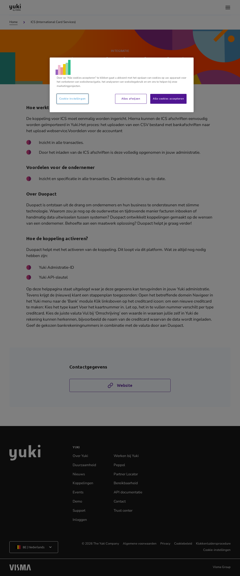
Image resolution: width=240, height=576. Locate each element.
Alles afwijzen (130, 98)
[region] (122, 85)
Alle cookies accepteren (168, 98)
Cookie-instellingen (72, 98)
